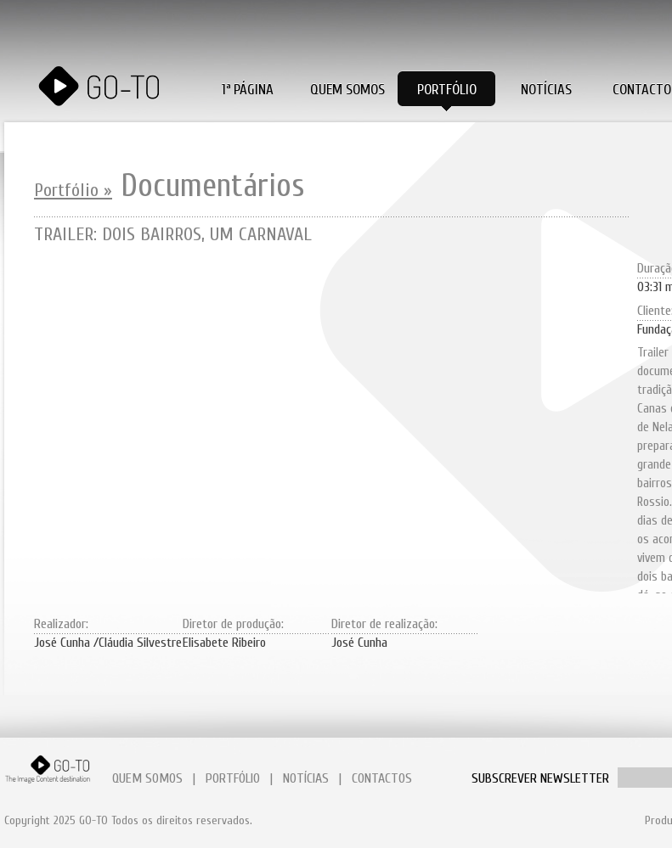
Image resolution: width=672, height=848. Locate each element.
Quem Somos (347, 89)
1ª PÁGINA (248, 89)
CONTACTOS (382, 778)
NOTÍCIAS (306, 778)
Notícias (546, 89)
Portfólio (447, 89)
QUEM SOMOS (147, 778)
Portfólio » (73, 190)
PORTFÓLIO (233, 778)
